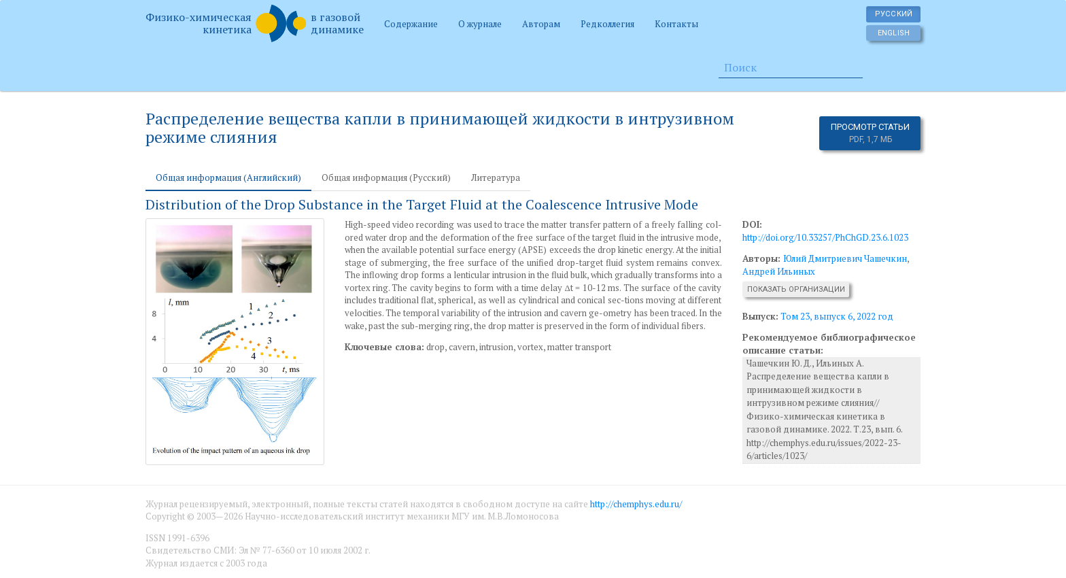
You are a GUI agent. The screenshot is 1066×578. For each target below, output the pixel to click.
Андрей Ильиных (778, 271)
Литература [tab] (495, 177)
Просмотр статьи (870, 133)
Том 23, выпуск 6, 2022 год (836, 316)
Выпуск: (760, 316)
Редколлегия (607, 24)
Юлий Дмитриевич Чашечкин (845, 258)
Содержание (411, 24)
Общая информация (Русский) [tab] (386, 177)
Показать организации (796, 289)
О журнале (480, 24)
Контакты (676, 24)
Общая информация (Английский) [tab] (228, 177)
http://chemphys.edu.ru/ (636, 504)
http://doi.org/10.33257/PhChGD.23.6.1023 (825, 237)
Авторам (541, 24)
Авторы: (762, 258)
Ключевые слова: (384, 347)
